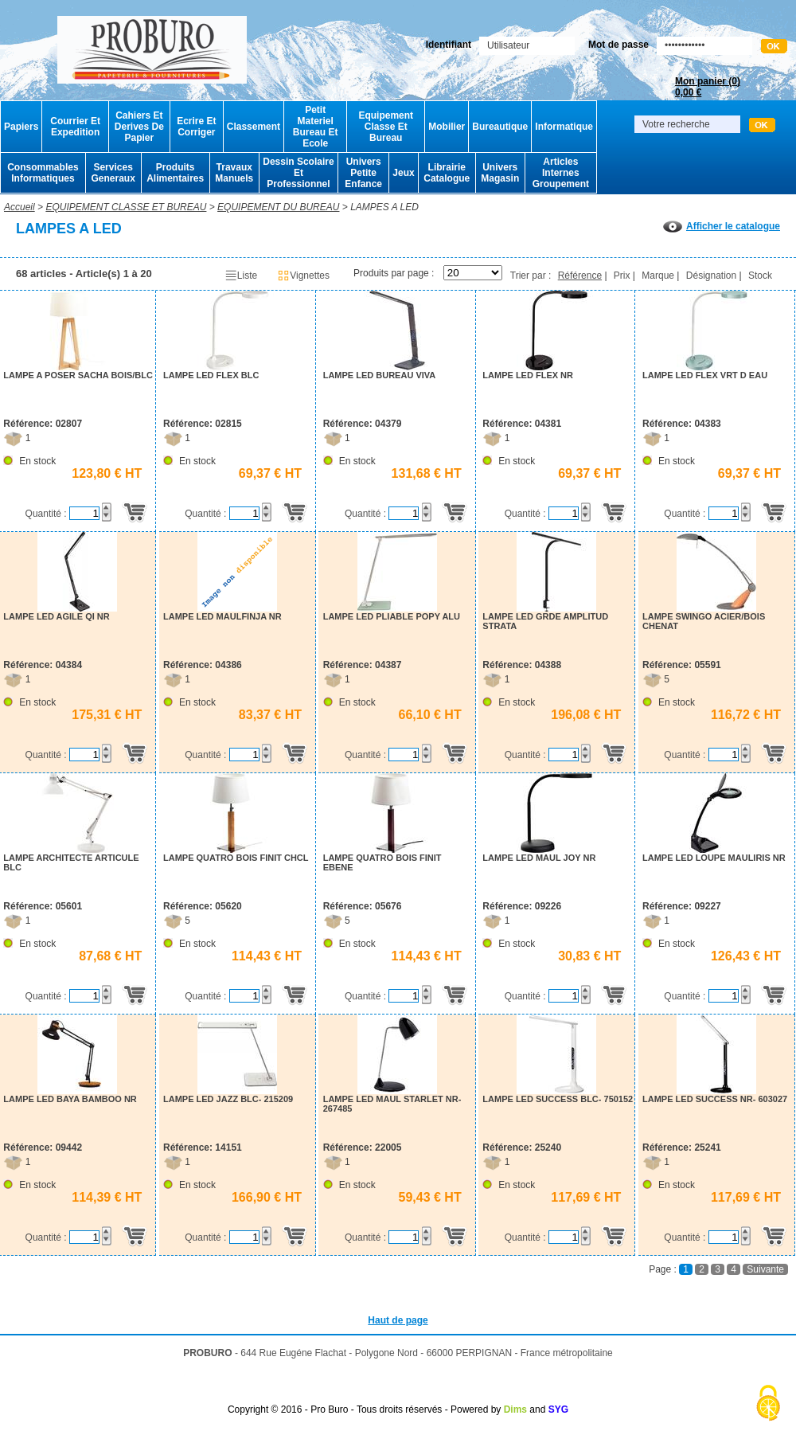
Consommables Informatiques (42, 173)
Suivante (765, 1269)
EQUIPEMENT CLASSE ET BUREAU (125, 207)
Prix (622, 275)
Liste (240, 275)
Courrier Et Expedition (75, 126)
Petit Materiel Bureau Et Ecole (315, 126)
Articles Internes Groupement (561, 173)
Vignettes (303, 275)
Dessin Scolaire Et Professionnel (298, 173)
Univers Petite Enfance (363, 173)
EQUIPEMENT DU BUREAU (278, 207)
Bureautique (500, 126)
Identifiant (448, 44)
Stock (760, 275)
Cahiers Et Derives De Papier (139, 126)
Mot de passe (618, 44)
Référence (580, 275)
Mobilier (446, 126)
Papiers (21, 126)
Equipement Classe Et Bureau (385, 126)
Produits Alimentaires (175, 173)
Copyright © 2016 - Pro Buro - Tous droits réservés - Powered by (364, 1409)
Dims (515, 1409)
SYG (558, 1409)
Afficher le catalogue (721, 226)
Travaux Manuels (234, 173)
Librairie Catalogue (446, 173)
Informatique (564, 126)
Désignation (711, 275)
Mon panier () (707, 87)
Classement (253, 126)
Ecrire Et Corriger (196, 126)
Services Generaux (113, 173)
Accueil (19, 207)
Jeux (403, 172)
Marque (658, 275)
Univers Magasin (500, 173)
